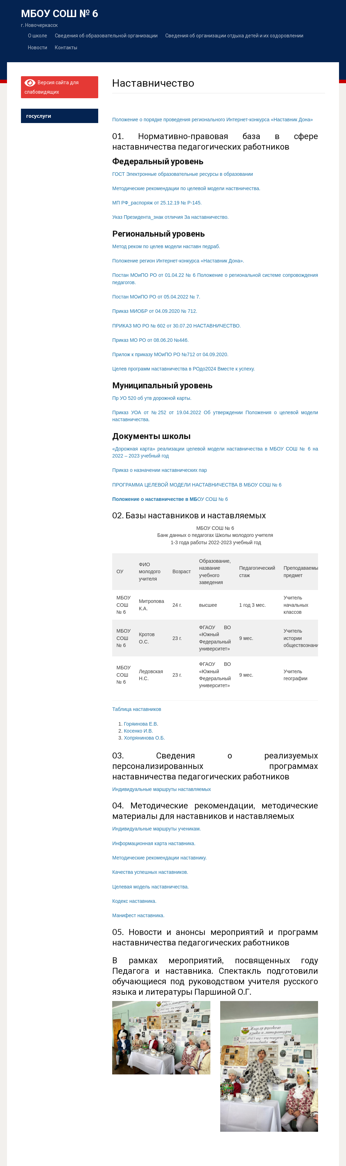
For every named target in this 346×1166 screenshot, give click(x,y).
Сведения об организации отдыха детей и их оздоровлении (234, 35)
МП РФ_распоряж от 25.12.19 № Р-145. (157, 203)
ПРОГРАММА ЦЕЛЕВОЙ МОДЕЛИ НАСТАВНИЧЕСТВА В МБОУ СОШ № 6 (196, 485)
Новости (37, 47)
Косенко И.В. (138, 731)
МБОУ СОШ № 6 (59, 13)
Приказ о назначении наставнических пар (159, 470)
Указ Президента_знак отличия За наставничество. (170, 217)
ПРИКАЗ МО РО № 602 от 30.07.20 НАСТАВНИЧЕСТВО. (176, 326)
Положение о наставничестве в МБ (154, 499)
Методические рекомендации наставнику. (159, 858)
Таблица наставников (136, 709)
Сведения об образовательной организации (106, 35)
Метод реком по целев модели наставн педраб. (166, 246)
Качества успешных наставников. (150, 872)
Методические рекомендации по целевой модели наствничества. (186, 188)
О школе (37, 35)
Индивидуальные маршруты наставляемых (161, 789)
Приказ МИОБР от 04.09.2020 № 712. (154, 311)
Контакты (66, 47)
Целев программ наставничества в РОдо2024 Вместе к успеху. (183, 369)
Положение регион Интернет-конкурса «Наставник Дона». (178, 261)
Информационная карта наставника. (153, 843)
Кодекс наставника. (134, 901)
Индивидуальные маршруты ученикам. (156, 829)
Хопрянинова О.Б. (144, 738)
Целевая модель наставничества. (150, 887)
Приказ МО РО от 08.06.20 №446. (150, 340)
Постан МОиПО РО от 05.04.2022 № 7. (156, 297)
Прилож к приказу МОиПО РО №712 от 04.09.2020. (170, 354)
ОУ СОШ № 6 (212, 499)
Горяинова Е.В (140, 724)
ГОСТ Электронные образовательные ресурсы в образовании (182, 174)
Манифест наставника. (138, 915)
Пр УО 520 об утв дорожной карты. (152, 398)
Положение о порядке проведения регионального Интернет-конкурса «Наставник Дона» (212, 119)
